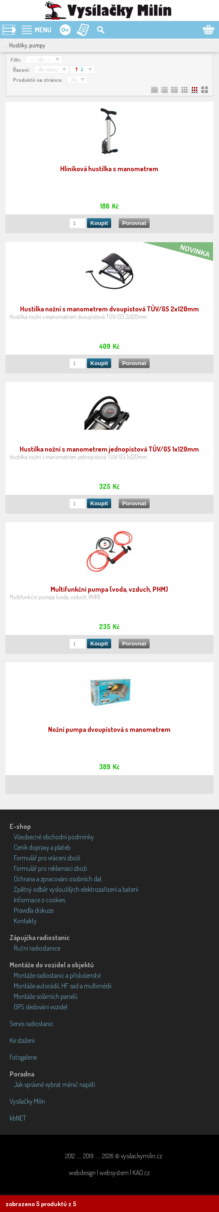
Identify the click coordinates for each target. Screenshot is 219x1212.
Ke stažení (22, 1040)
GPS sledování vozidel (40, 1007)
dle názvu (48, 69)
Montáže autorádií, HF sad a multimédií (63, 986)
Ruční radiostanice (37, 948)
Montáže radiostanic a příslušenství (57, 975)
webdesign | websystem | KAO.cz (109, 1172)
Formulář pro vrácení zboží (47, 858)
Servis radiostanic (31, 1023)
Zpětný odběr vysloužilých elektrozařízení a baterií (76, 889)
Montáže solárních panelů (46, 996)
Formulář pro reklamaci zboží (50, 868)
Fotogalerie (23, 1057)
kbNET (18, 1118)
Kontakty (25, 921)
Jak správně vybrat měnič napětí (54, 1084)
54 (73, 79)
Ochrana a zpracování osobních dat (58, 879)
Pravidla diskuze (33, 910)
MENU (43, 30)
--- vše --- (40, 59)
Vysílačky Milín (27, 1101)
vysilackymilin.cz (141, 1156)
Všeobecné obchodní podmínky (54, 837)
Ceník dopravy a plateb (42, 847)
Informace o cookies (39, 900)
